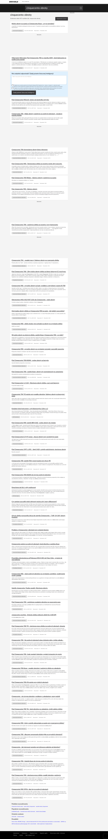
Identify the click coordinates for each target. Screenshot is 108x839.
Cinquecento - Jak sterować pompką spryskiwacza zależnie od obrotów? (36, 747)
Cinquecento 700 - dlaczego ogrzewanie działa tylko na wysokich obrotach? (37, 734)
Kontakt (21, 835)
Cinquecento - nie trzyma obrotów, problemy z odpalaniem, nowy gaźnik (36, 696)
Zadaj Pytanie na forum (62, 18)
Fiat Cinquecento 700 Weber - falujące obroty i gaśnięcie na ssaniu (34, 178)
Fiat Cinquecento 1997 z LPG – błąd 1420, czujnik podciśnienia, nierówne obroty (39, 449)
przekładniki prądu (15, 811)
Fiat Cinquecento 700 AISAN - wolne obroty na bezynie (30, 360)
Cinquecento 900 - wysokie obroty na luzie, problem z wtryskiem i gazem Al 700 (38, 285)
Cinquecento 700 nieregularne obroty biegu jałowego (30, 149)
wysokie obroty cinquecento (42, 806)
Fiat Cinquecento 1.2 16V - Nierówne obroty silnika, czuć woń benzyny (35, 383)
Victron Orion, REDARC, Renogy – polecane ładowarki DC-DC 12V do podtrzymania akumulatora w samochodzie (36, 821)
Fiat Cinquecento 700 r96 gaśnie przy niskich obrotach (30, 682)
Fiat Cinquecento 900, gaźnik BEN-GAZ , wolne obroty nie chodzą (34, 423)
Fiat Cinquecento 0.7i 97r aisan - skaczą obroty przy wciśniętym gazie (35, 437)
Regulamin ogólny (43, 833)
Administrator (16, 833)
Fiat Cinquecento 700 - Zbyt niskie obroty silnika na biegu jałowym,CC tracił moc (39, 271)
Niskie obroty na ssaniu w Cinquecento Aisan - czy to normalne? (33, 23)
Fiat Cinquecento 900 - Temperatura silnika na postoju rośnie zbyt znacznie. (37, 164)
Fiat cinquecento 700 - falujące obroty (24, 189)
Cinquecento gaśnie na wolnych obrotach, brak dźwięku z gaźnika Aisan (35, 544)
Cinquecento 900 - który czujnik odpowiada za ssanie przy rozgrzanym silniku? (38, 723)
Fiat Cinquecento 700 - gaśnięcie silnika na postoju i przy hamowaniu (35, 224)
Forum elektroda (25, 1)
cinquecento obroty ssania (17, 806)
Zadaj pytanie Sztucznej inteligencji (23, 92)
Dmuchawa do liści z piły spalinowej (24, 487)
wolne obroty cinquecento (29, 806)
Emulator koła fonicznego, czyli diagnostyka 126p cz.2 (30, 408)
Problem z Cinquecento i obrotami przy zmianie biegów (30, 530)
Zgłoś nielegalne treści (30, 835)
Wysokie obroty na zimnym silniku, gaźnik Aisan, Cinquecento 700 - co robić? (37, 335)
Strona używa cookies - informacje (57, 833)
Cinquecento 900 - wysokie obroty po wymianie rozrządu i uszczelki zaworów (38, 349)
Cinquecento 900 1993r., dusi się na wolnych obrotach (30, 789)
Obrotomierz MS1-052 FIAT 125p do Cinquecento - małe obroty (33, 299)
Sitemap (15, 835)
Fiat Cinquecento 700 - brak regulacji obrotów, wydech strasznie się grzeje (37, 654)
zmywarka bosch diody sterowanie (27, 811)
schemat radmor (20, 816)
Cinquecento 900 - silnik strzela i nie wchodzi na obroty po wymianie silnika (37, 324)
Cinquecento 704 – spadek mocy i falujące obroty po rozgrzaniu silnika (35, 260)
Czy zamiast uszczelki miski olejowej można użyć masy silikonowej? (34, 501)
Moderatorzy (24, 833)
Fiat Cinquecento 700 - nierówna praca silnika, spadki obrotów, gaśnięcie (36, 775)
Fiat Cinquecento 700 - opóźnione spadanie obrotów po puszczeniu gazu (36, 602)
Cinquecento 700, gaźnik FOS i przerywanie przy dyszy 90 (31, 461)
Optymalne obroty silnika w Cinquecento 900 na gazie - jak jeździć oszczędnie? (38, 311)
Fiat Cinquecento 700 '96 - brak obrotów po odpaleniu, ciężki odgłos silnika (37, 709)
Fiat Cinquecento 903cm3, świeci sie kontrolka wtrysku (30, 100)
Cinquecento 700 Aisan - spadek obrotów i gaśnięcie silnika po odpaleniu (36, 668)
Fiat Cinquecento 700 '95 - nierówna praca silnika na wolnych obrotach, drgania (38, 626)
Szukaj (81, 8)
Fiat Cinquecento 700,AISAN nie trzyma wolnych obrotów (31, 475)
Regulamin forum (33, 833)
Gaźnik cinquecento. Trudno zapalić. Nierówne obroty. (30, 588)
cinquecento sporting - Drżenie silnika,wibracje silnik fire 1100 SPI (34, 615)
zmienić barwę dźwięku (41, 811)
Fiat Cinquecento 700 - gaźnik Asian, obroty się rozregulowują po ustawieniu (37, 371)
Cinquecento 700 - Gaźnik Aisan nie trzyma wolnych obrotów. (32, 761)
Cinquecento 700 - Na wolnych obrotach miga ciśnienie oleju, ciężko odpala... (37, 640)
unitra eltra (14, 816)
